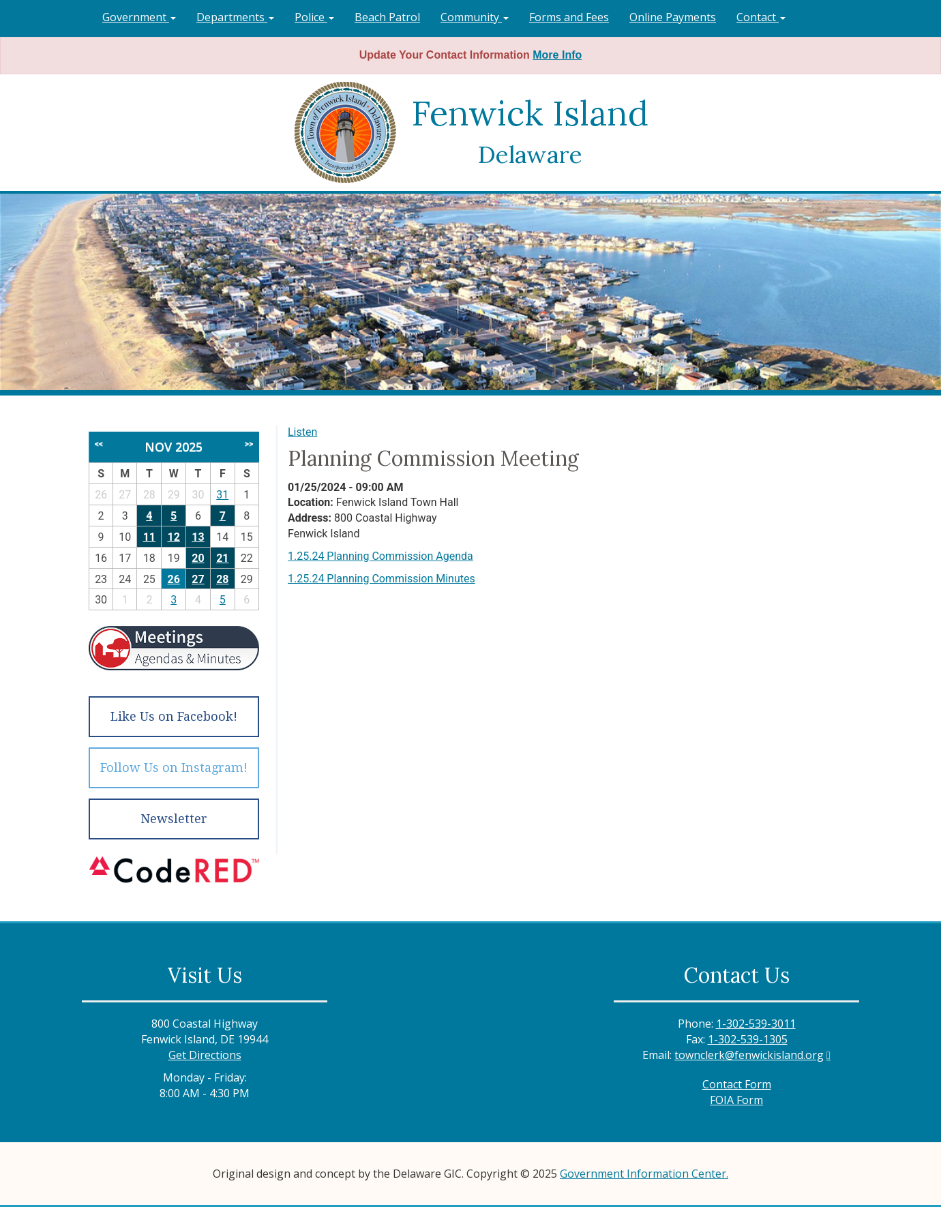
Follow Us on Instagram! (174, 767)
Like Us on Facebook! (173, 716)
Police (314, 17)
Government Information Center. (644, 1173)
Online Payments (672, 17)
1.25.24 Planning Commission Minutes (381, 578)
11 (149, 537)
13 (198, 537)
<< (99, 444)
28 (222, 579)
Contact (761, 17)
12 (174, 537)
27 (198, 579)
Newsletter (173, 818)
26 (174, 579)
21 (222, 558)
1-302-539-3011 (756, 1023)
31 (222, 494)
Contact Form (736, 1084)
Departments (235, 17)
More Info (557, 55)
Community (474, 17)
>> (249, 444)
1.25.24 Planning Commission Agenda (380, 556)
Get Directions (204, 1054)
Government (139, 17)
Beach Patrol (387, 17)
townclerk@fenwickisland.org (749, 1054)
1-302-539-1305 (748, 1039)
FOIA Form (736, 1099)
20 (198, 558)
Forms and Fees (569, 17)
